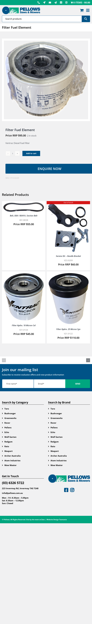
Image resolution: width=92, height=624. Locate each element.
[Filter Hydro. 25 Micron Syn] (68, 274)
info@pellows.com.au (12, 493)
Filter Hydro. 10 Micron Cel (24, 325)
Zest (43, 519)
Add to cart (31, 153)
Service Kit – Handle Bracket (68, 256)
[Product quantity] (12, 153)
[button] (4, 360)
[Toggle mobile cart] (82, 10)
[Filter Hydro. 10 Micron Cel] (23, 274)
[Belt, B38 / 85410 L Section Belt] (23, 204)
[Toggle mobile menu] (88, 10)
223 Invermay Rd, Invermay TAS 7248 (20, 488)
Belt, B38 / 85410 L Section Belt (23, 215)
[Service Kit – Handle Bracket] (68, 204)
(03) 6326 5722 (13, 482)
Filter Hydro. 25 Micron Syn (68, 329)
